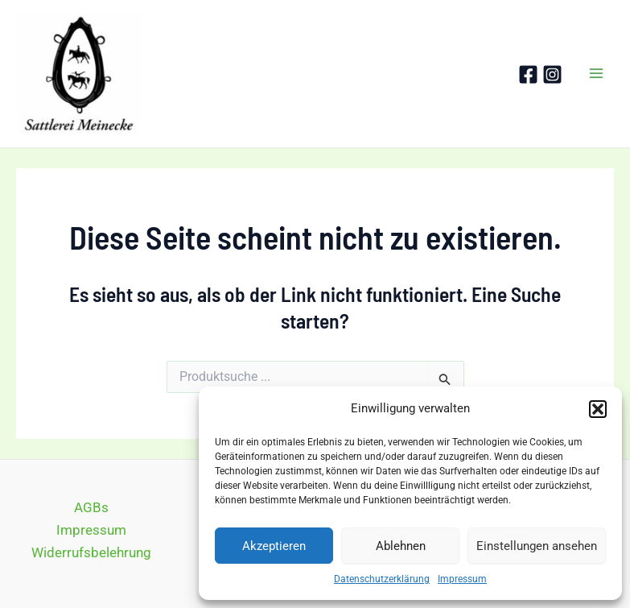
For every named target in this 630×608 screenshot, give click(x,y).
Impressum (462, 579)
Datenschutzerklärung (382, 579)
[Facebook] (528, 74)
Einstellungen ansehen (536, 546)
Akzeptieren (274, 546)
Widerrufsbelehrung (91, 552)
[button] (598, 409)
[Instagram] (552, 74)
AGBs (91, 507)
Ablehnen (401, 546)
